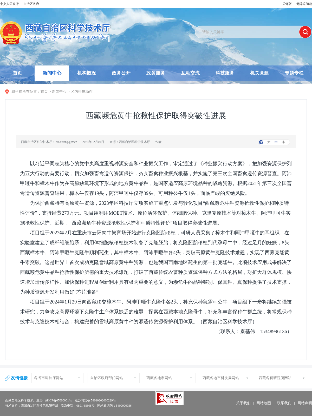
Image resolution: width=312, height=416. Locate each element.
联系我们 (284, 403)
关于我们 (243, 403)
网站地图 (263, 403)
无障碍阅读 (304, 4)
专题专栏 (294, 73)
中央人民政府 (9, 4)
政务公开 (121, 73)
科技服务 (225, 73)
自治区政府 (31, 4)
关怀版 (287, 4)
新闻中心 (52, 75)
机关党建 (259, 73)
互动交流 (190, 73)
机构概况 (86, 73)
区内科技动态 (82, 92)
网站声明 (304, 403)
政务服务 (155, 73)
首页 (17, 73)
